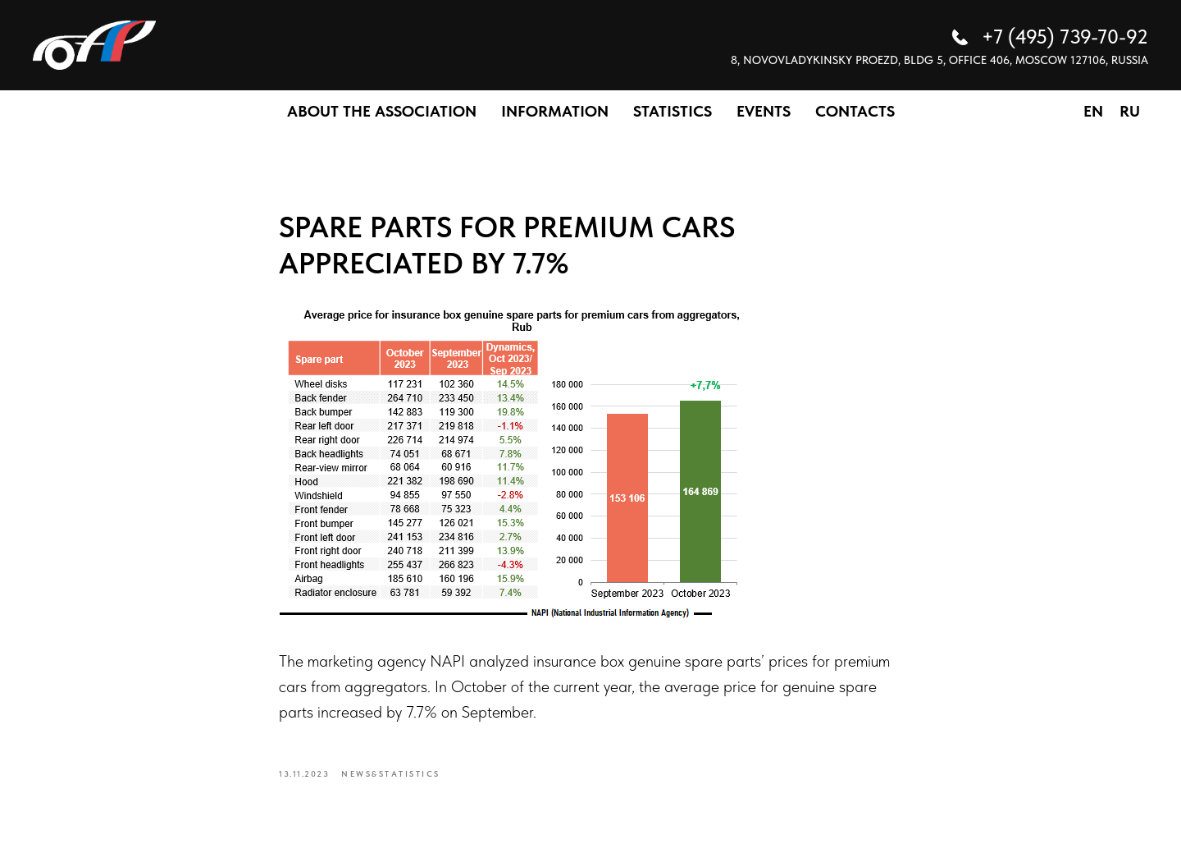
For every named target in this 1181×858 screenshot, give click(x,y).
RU (1129, 111)
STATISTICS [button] (672, 111)
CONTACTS (855, 111)
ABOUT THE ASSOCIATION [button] (382, 111)
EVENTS (763, 111)
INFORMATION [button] (555, 111)
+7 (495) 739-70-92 (1065, 36)
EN (1093, 111)
